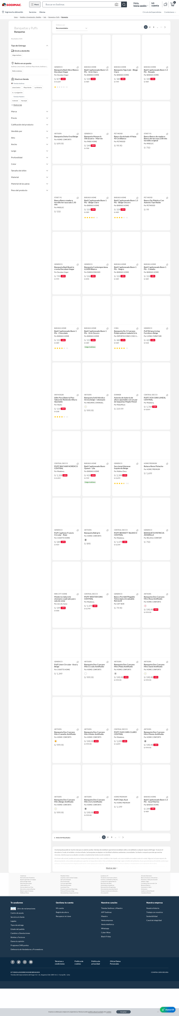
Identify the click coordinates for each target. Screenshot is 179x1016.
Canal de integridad (154, 948)
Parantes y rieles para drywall (149, 907)
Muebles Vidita (65, 903)
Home (16, 17)
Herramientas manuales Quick (109, 916)
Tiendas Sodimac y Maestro (111, 936)
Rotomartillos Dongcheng (108, 914)
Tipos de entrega (17, 952)
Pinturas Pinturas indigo (67, 918)
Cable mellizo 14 (25, 912)
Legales (13, 948)
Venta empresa (107, 948)
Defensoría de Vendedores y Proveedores (27, 977)
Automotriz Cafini (146, 914)
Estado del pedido (18, 956)
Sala (44, 17)
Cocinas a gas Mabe (66, 911)
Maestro (104, 944)
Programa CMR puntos (20, 973)
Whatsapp (105, 956)
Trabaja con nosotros (154, 940)
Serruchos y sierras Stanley (27, 916)
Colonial (15, 102)
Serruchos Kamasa (66, 907)
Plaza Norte (27, 89)
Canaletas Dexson (146, 920)
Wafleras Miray (24, 920)
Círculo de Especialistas (152, 12)
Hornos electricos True (26, 914)
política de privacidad (95, 1012)
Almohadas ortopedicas (107, 912)
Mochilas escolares (66, 912)
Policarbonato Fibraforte (27, 905)
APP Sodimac (106, 940)
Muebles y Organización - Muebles (30, 17)
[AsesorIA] (168, 1009)
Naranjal (24, 102)
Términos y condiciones (60, 990)
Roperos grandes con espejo (28, 907)
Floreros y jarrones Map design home (69, 916)
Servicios (32, 12)
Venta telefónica (107, 952)
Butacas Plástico (145, 912)
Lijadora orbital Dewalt (147, 918)
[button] (84, 4)
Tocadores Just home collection (109, 905)
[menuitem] (168, 12)
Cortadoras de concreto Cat (149, 911)
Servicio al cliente (17, 944)
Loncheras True (65, 914)
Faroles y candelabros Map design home (109, 907)
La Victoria (38, 89)
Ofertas (42, 12)
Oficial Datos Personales (115, 990)
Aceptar (123, 1012)
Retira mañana (17, 72)
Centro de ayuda (17, 940)
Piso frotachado (65, 909)
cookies (108, 1012)
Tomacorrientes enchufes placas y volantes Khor (109, 918)
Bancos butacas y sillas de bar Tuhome (150, 905)
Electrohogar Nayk (25, 909)
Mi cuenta (60, 936)
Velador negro (145, 909)
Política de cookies (79, 990)
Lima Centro (16, 89)
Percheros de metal (106, 911)
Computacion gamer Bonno (108, 909)
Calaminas (23, 903)
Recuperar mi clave (63, 944)
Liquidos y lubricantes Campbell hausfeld (69, 905)
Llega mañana (16, 55)
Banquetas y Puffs (54, 17)
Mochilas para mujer (26, 911)
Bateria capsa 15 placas (26, 918)
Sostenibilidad (152, 944)
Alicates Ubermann (146, 903)
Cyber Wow (105, 960)
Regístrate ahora (62, 940)
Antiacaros (144, 916)
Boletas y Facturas (18, 965)
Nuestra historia (152, 936)
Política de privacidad (95, 990)
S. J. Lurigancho (17, 94)
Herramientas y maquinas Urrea (69, 920)
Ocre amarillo (104, 920)
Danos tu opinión (17, 969)
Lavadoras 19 (104, 903)
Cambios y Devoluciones (20, 961)
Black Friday (106, 964)
